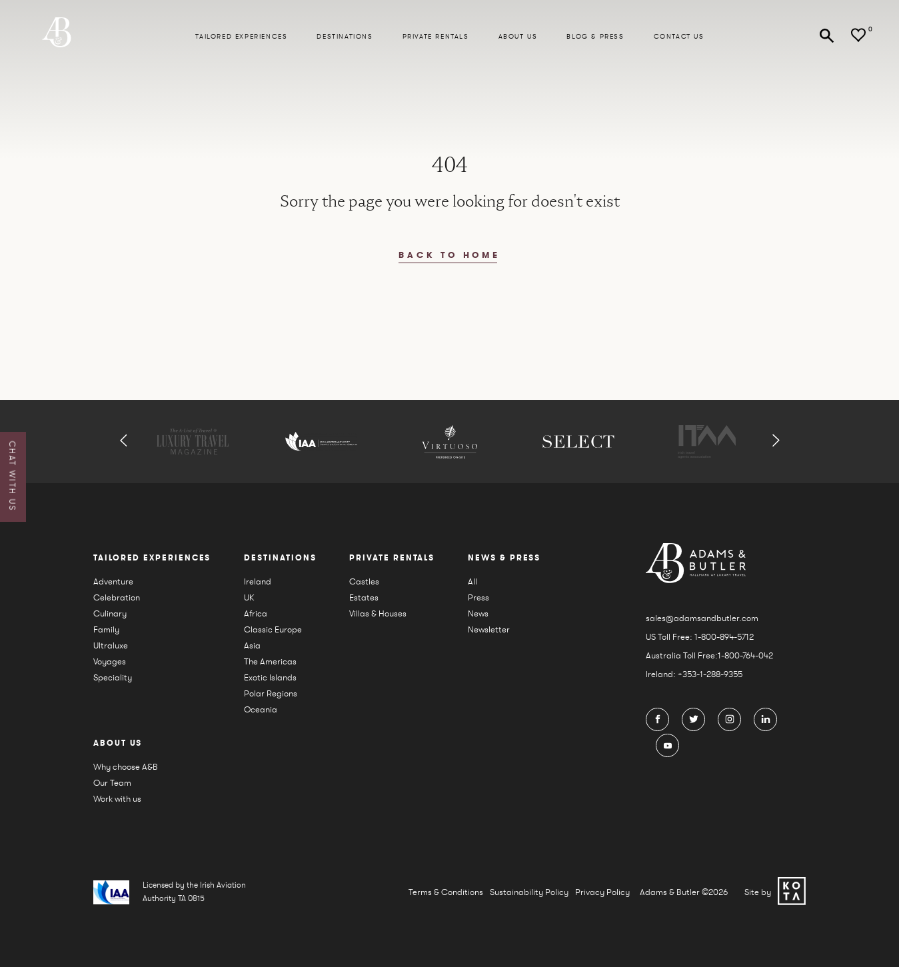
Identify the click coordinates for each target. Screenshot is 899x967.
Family (106, 629)
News (478, 613)
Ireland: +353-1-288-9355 (694, 674)
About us (518, 37)
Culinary (110, 613)
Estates (364, 597)
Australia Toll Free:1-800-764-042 (709, 655)
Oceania (260, 709)
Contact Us (679, 37)
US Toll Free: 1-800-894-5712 (700, 637)
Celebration (116, 597)
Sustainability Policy (529, 892)
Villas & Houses (378, 613)
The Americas (270, 661)
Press (478, 597)
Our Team (112, 783)
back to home (449, 256)
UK (249, 597)
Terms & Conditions (446, 892)
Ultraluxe (110, 645)
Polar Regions (270, 693)
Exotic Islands (270, 677)
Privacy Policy (602, 892)
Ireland (257, 581)
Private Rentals (436, 37)
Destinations (345, 37)
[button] (123, 441)
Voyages (109, 661)
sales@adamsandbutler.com (702, 618)
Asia (252, 645)
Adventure (113, 581)
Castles (364, 581)
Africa (255, 613)
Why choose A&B (125, 767)
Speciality (112, 677)
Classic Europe (273, 629)
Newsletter (489, 629)
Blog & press (595, 37)
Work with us (117, 799)
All (472, 581)
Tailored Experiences (241, 37)
